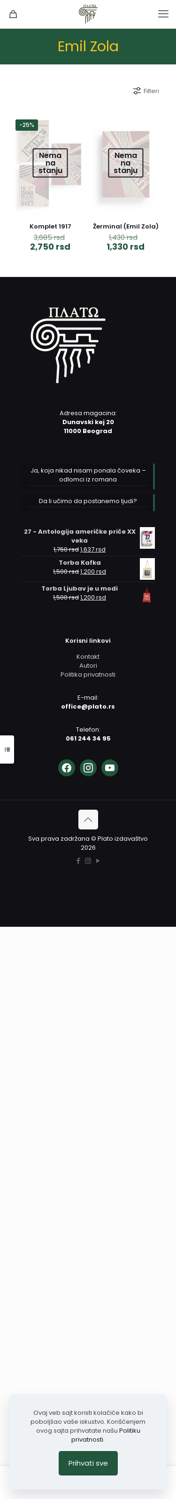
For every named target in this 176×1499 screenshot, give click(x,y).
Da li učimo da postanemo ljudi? (88, 501)
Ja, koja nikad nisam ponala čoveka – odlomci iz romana (88, 475)
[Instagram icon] (88, 861)
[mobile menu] (163, 14)
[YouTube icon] (97, 861)
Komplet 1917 (50, 226)
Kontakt (88, 656)
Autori (88, 665)
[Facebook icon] (78, 861)
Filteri (145, 91)
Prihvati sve (88, 1463)
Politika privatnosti (88, 674)
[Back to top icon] (88, 819)
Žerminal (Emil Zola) (126, 226)
